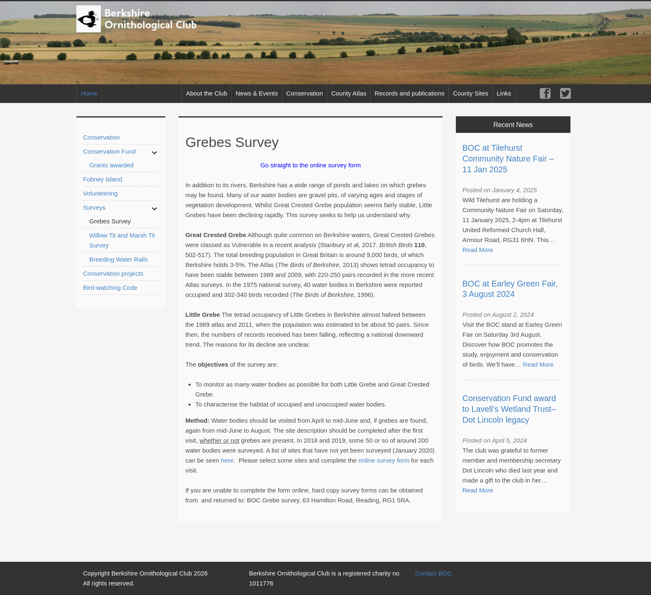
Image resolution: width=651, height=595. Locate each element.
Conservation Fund (109, 151)
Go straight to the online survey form (310, 165)
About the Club (206, 93)
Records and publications (409, 93)
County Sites (470, 93)
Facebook (545, 93)
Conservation (304, 93)
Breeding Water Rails (118, 259)
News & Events (256, 93)
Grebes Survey (110, 221)
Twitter (565, 93)
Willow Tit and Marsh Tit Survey (122, 240)
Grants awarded (111, 165)
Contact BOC (433, 573)
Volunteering (100, 193)
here (227, 460)
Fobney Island (102, 179)
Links (504, 93)
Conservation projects (113, 273)
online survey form (383, 460)
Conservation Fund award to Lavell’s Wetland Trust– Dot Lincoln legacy (509, 409)
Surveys (94, 207)
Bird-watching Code (110, 287)
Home (89, 93)
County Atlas (348, 93)
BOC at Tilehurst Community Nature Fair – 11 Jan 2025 (508, 158)
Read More (478, 249)
